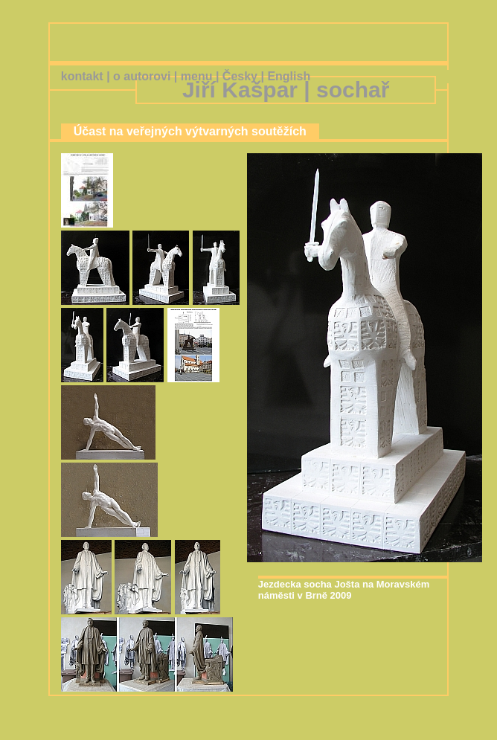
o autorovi (141, 76)
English (288, 76)
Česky (239, 76)
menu (197, 76)
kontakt (82, 76)
